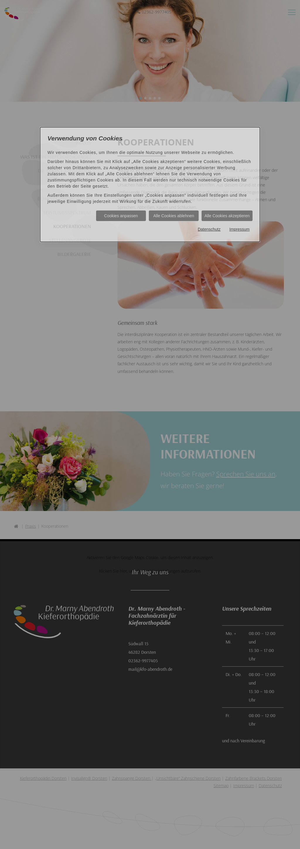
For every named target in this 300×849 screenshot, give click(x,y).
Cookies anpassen (121, 215)
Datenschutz (209, 229)
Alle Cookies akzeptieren (227, 215)
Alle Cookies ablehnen (173, 215)
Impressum (239, 229)
